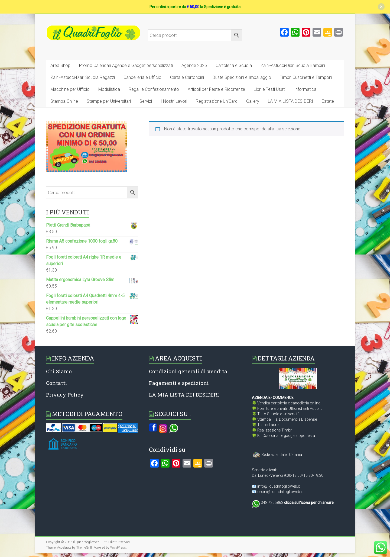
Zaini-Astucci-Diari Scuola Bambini (293, 65)
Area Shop (60, 65)
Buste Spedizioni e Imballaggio (242, 77)
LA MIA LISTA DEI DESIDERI (184, 394)
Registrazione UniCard (217, 101)
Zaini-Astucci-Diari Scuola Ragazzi (82, 77)
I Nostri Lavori (174, 101)
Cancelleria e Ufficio (142, 77)
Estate (328, 101)
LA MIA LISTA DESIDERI (290, 101)
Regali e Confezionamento (154, 89)
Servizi (145, 101)
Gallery (252, 101)
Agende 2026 (194, 65)
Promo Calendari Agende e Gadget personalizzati (126, 65)
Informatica (305, 89)
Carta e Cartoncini (187, 77)
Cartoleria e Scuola (234, 65)
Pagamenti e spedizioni (179, 382)
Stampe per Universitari (109, 101)
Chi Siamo (59, 371)
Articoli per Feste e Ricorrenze (216, 89)
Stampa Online (64, 101)
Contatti (56, 382)
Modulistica (109, 89)
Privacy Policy (65, 394)
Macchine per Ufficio (70, 89)
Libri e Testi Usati (269, 89)
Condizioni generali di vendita (188, 371)
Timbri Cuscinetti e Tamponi (306, 77)
